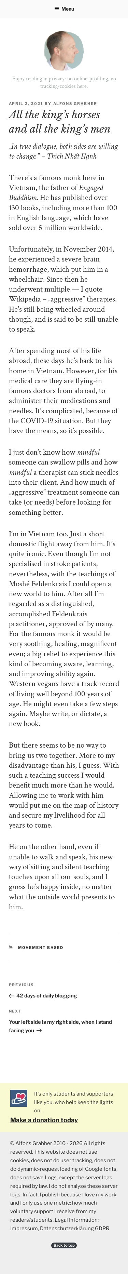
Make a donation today (44, 1120)
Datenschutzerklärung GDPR (74, 1228)
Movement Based (40, 947)
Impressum (24, 1228)
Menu (64, 9)
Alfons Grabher (75, 103)
